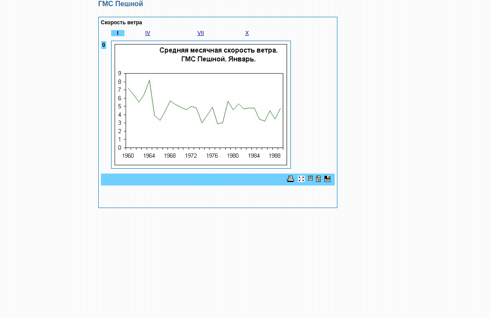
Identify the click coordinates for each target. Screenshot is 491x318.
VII (200, 33)
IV (147, 33)
